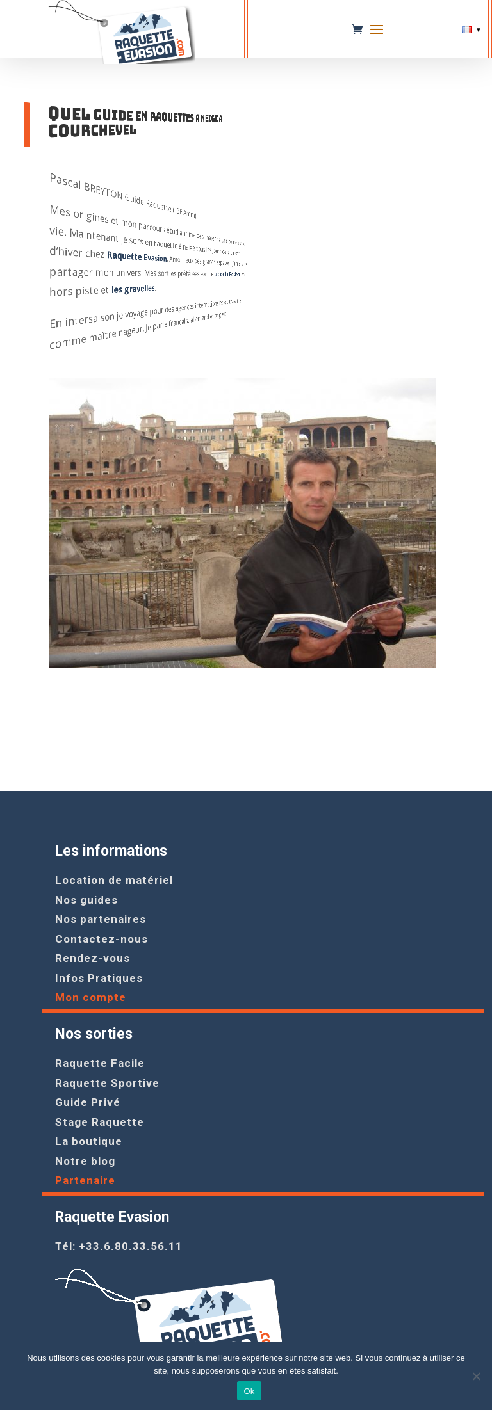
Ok (248, 1391)
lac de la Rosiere (91, 276)
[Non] (476, 1376)
